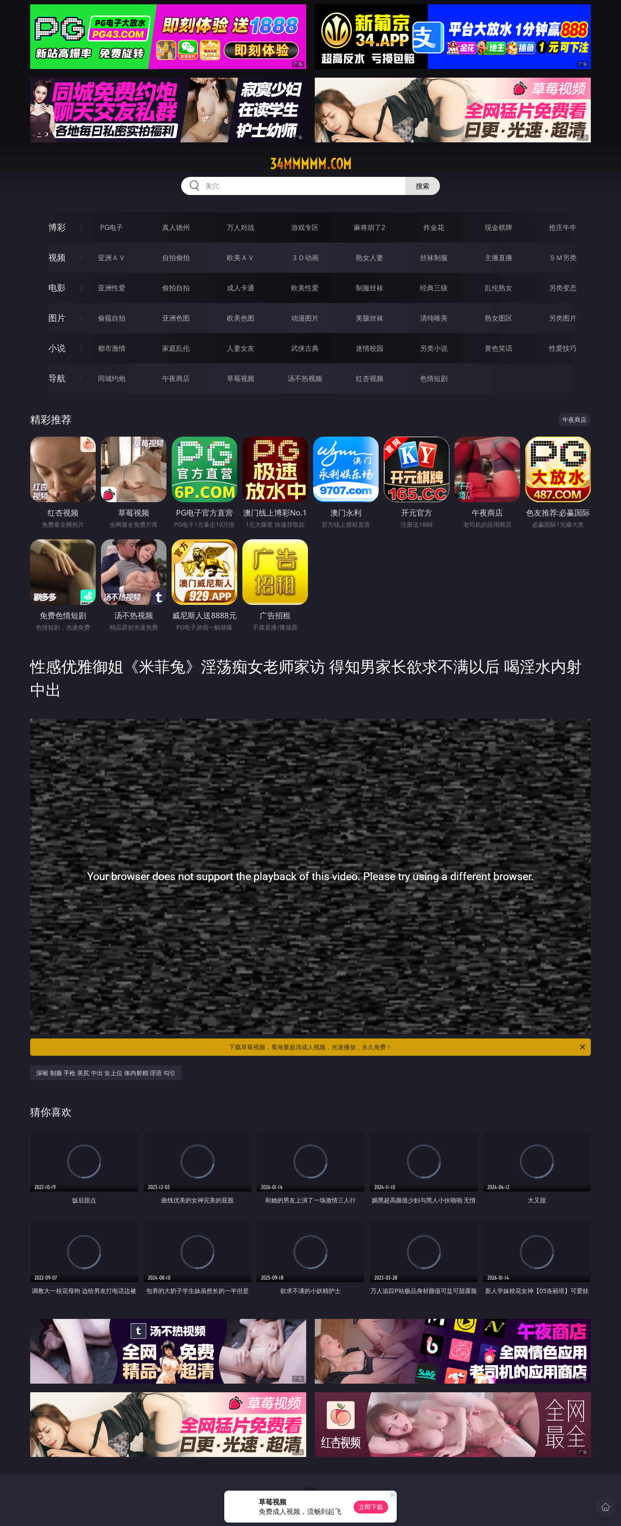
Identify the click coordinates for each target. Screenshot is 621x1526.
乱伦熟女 (498, 288)
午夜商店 (176, 378)
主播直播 (498, 257)
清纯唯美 (434, 318)
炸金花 (433, 227)
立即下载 (371, 1507)
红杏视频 (369, 378)
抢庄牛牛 (563, 227)
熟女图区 (498, 318)
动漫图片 (305, 318)
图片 (57, 318)
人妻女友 (240, 348)
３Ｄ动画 (305, 257)
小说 (57, 348)
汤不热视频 (305, 378)
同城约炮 (111, 378)
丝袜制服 (434, 257)
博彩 (57, 227)
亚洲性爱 (111, 288)
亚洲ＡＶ (111, 257)
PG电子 (111, 227)
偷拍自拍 (176, 288)
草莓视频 (240, 378)
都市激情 (111, 348)
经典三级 (434, 288)
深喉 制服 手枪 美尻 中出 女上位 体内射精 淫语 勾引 (106, 1073)
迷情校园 (369, 348)
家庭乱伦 (176, 348)
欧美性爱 (305, 288)
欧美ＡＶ (240, 257)
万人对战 (240, 227)
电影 (57, 287)
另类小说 (434, 348)
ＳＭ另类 (563, 257)
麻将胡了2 (369, 227)
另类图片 (563, 318)
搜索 (423, 186)
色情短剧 (434, 378)
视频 (57, 257)
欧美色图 (240, 318)
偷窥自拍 (111, 318)
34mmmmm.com (310, 164)
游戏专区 (305, 227)
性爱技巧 (563, 348)
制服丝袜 (369, 288)
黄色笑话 (498, 348)
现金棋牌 (498, 227)
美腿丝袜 (369, 318)
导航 (57, 378)
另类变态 (563, 288)
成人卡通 (240, 288)
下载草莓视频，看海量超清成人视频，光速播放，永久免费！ (407, 1047)
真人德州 (176, 227)
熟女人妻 (369, 257)
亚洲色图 (176, 318)
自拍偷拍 (176, 257)
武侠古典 (305, 348)
